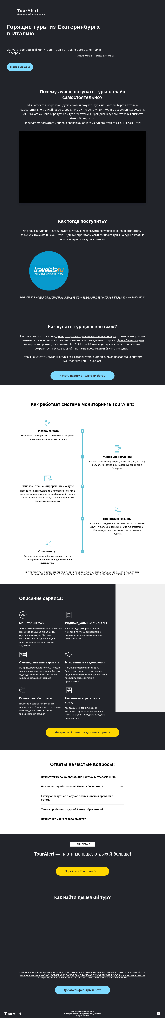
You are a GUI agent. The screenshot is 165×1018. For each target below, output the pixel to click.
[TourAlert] (158, 1014)
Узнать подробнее (20, 67)
